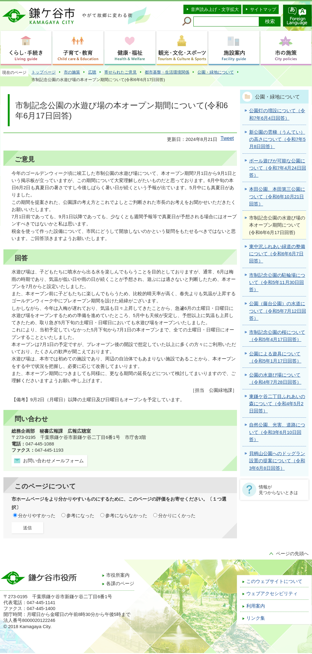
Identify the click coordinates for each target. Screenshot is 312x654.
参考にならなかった (126, 515)
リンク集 (255, 618)
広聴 (92, 72)
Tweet (227, 138)
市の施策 (72, 72)
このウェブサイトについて (274, 581)
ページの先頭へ (292, 553)
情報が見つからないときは (278, 489)
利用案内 (255, 606)
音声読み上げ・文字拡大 (215, 9)
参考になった (80, 515)
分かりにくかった (177, 515)
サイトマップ (263, 9)
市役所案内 (118, 575)
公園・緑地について (215, 72)
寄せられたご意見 (120, 72)
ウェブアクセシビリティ (272, 593)
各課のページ (120, 583)
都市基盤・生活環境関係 (167, 72)
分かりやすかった (36, 515)
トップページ (43, 72)
